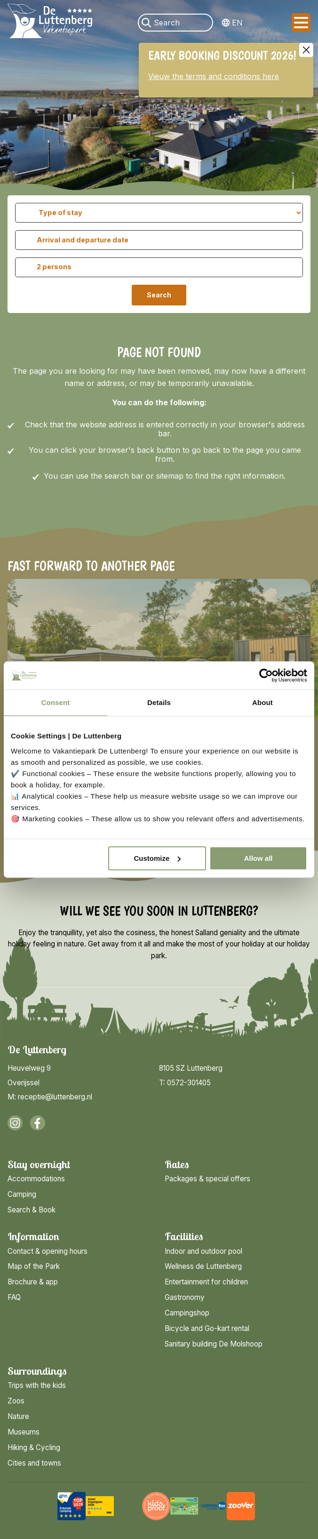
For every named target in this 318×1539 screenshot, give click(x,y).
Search (159, 295)
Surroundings (37, 1371)
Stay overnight (39, 1164)
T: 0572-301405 (185, 1082)
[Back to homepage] (50, 22)
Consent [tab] (55, 702)
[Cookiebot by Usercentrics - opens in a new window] (266, 675)
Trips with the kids (37, 1385)
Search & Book (32, 1209)
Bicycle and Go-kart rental (207, 1328)
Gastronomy (185, 1297)
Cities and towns (34, 1463)
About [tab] (262, 702)
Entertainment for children (206, 1281)
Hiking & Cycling (34, 1447)
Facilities (184, 1236)
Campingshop (187, 1312)
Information (33, 1236)
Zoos (16, 1400)
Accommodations (36, 1178)
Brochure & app (33, 1281)
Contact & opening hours (47, 1251)
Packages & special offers (207, 1178)
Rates (177, 1164)
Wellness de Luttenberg (203, 1266)
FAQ (14, 1297)
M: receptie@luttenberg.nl (50, 1096)
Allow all (258, 858)
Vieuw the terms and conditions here (213, 76)
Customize (157, 858)
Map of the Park (34, 1266)
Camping (22, 1194)
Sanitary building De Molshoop (213, 1343)
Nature (18, 1416)
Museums (24, 1431)
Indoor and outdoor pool (203, 1251)
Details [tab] (159, 702)
